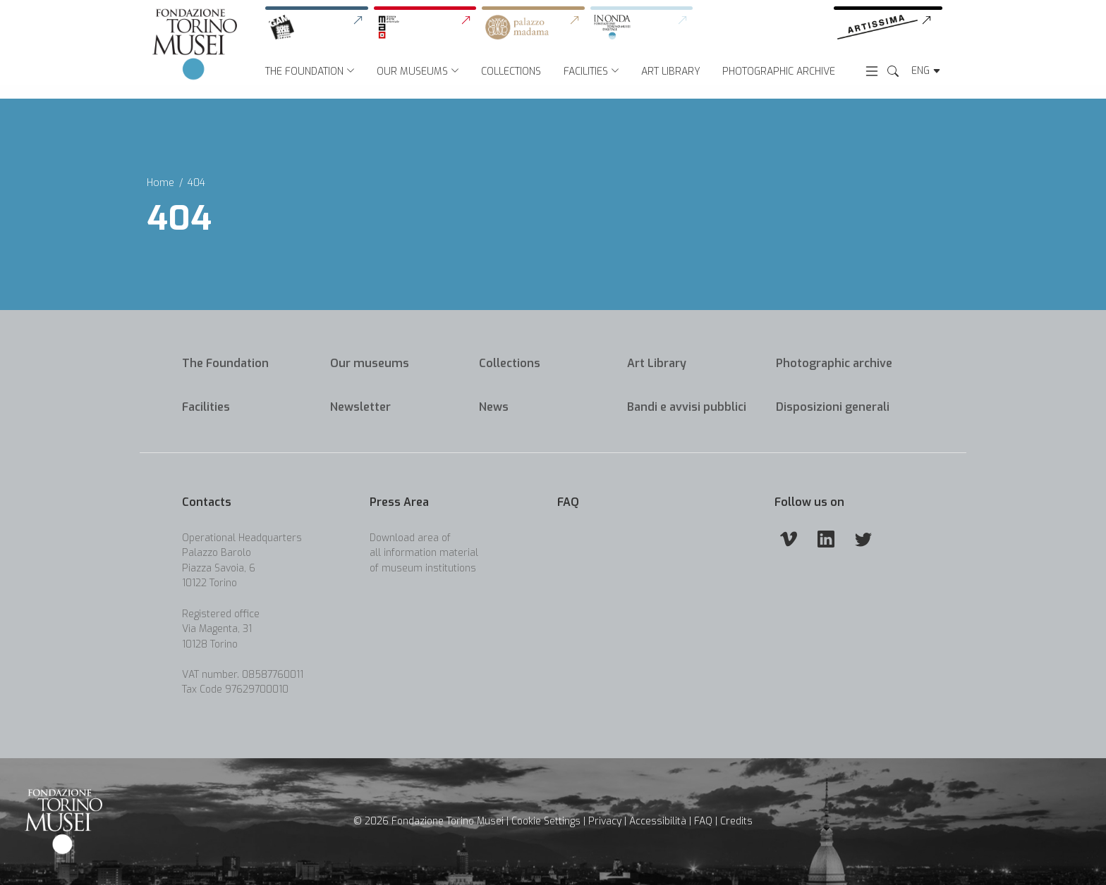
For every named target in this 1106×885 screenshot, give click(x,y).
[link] (319, 27)
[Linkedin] (826, 539)
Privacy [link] (604, 821)
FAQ (568, 502)
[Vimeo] (788, 539)
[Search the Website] (893, 71)
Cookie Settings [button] (546, 821)
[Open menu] (871, 70)
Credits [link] (736, 821)
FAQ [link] (703, 821)
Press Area (399, 502)
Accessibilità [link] (657, 821)
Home (160, 183)
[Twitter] (863, 539)
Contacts (206, 502)
